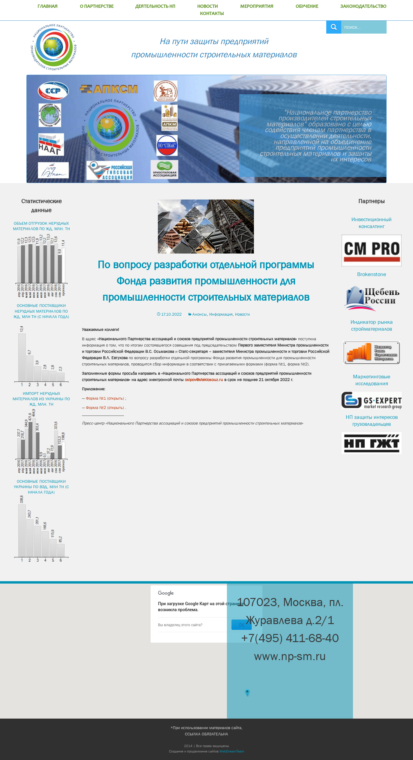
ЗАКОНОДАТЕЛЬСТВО (363, 6)
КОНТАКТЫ (212, 13)
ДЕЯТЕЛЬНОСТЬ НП (155, 6)
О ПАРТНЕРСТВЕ (96, 6)
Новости (242, 314)
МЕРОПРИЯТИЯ (256, 6)
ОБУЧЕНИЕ (307, 6)
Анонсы (199, 314)
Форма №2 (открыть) (105, 407)
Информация (221, 314)
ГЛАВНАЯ (48, 6)
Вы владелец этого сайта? (180, 625)
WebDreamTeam (231, 751)
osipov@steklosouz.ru (204, 379)
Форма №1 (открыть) (105, 398)
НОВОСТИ (207, 6)
